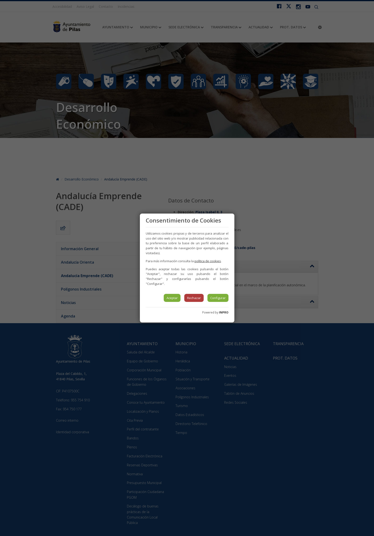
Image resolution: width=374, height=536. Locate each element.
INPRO (223, 312)
